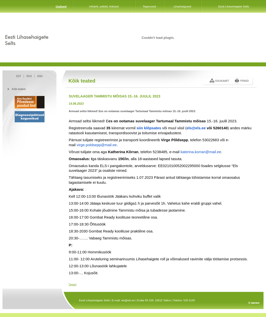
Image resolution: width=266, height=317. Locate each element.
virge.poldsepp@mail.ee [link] (97, 145)
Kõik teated (19, 89)
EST (18, 76)
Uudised (61, 6)
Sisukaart (222, 81)
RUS (29, 76)
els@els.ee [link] (196, 128)
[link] (148, 128)
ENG (40, 76)
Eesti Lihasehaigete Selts (233, 6)
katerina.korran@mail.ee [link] (200, 152)
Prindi (244, 81)
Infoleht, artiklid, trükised (104, 6)
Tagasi (73, 284)
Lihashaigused (182, 6)
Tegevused (149, 6)
